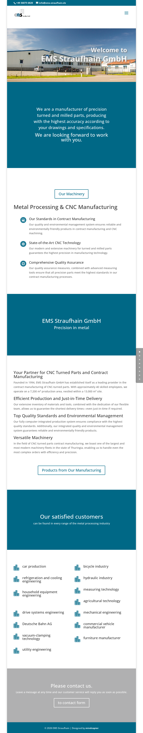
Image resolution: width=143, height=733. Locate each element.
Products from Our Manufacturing (71, 470)
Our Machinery (71, 193)
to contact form (71, 702)
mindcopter (91, 728)
